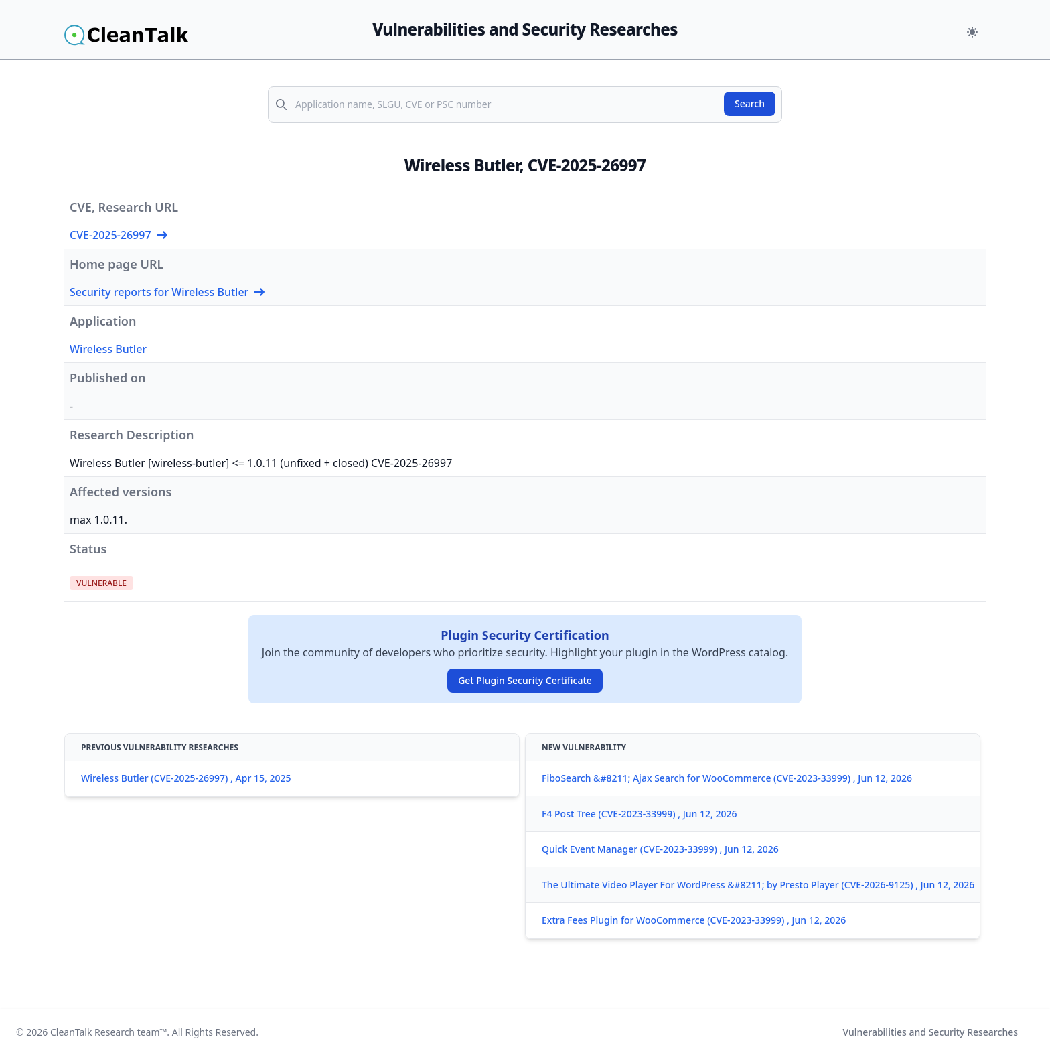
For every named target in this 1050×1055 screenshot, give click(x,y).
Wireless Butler (108, 349)
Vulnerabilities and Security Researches (930, 1032)
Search (750, 103)
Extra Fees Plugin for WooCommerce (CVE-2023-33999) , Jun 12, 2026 (694, 920)
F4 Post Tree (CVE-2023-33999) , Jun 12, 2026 (639, 813)
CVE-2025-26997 (118, 235)
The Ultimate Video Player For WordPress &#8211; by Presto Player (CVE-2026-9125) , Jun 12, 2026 (758, 884)
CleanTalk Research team (105, 1032)
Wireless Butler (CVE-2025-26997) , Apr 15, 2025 (186, 778)
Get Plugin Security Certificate (525, 680)
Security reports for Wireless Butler (167, 292)
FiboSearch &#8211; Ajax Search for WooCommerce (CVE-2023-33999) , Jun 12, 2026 (727, 778)
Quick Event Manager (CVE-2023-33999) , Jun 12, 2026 (660, 849)
